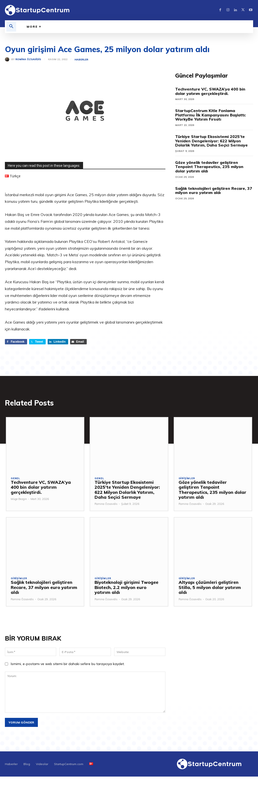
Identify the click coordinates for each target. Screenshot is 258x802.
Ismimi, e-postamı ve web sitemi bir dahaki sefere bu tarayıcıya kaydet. (68, 664)
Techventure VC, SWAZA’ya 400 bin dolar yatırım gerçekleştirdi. (210, 91)
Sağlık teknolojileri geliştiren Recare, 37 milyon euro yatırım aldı (213, 190)
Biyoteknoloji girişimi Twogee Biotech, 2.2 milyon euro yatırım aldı (128, 587)
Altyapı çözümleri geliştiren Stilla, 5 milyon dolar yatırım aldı (213, 585)
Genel (15, 479)
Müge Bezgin (19, 494)
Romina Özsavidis (28, 59)
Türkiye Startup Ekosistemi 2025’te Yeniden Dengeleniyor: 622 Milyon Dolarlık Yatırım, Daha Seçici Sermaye (211, 140)
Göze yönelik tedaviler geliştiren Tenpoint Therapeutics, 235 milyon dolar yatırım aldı (209, 166)
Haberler (81, 59)
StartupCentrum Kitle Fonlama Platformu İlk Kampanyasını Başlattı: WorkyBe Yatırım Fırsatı (210, 115)
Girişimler (187, 479)
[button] (11, 27)
